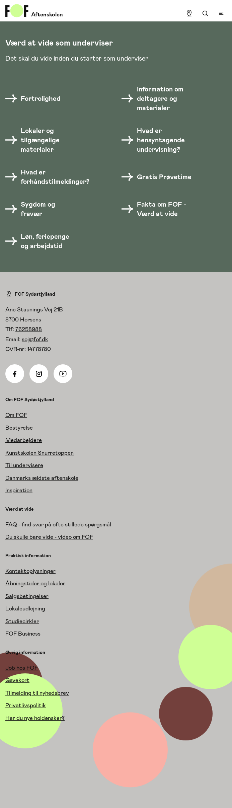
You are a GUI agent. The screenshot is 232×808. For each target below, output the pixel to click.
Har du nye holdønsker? (35, 718)
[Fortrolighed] (37, 98)
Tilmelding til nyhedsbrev (37, 692)
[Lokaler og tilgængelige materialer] (42, 140)
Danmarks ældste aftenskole (41, 478)
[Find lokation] (189, 13)
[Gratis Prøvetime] (158, 176)
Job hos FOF (21, 667)
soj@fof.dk (35, 339)
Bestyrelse (19, 427)
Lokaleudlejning (25, 608)
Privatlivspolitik (25, 705)
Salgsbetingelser (27, 596)
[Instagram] (38, 373)
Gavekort (17, 680)
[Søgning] (205, 13)
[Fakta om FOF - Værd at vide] (158, 209)
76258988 (28, 329)
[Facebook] (14, 373)
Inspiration (18, 490)
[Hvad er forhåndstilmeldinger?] (51, 176)
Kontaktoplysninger (30, 571)
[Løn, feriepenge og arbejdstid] (42, 241)
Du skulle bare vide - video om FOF (49, 536)
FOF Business (23, 633)
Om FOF (16, 415)
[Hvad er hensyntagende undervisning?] (158, 140)
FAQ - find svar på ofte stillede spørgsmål (58, 524)
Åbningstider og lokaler (35, 583)
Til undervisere (24, 465)
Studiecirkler (22, 621)
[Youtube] (63, 373)
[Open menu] (221, 13)
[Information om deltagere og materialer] (158, 98)
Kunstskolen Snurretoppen (39, 452)
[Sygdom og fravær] (42, 209)
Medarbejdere (23, 440)
